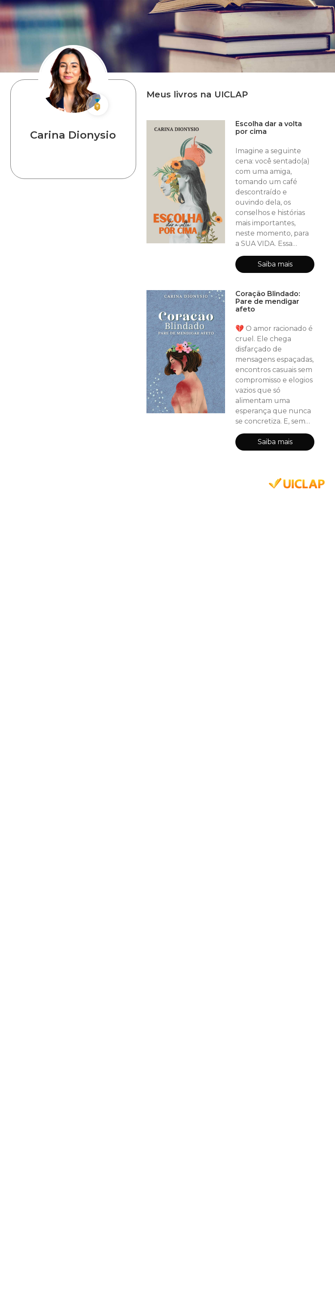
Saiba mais (275, 264)
